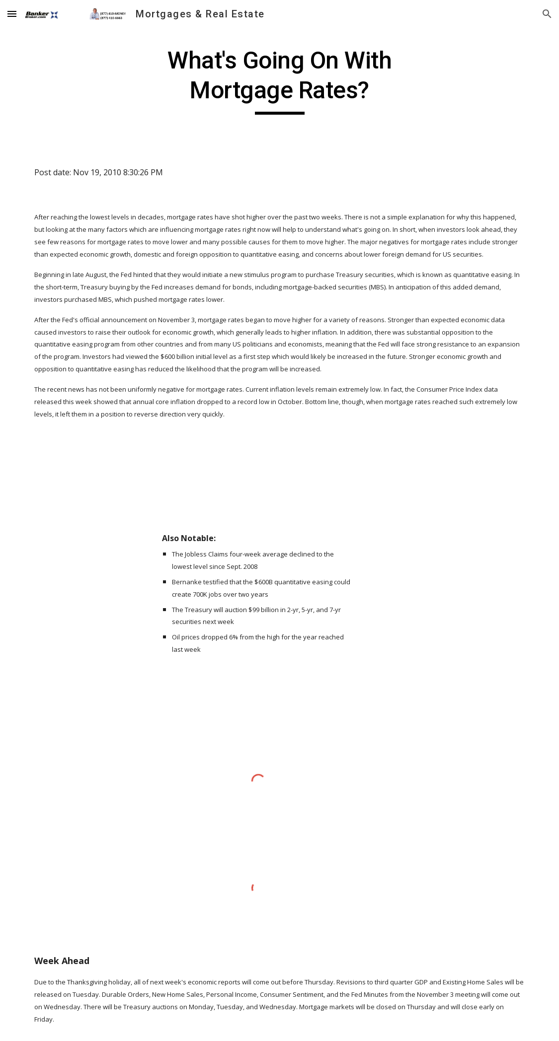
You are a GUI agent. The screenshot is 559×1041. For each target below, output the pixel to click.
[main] (279, 80)
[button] (12, 13)
